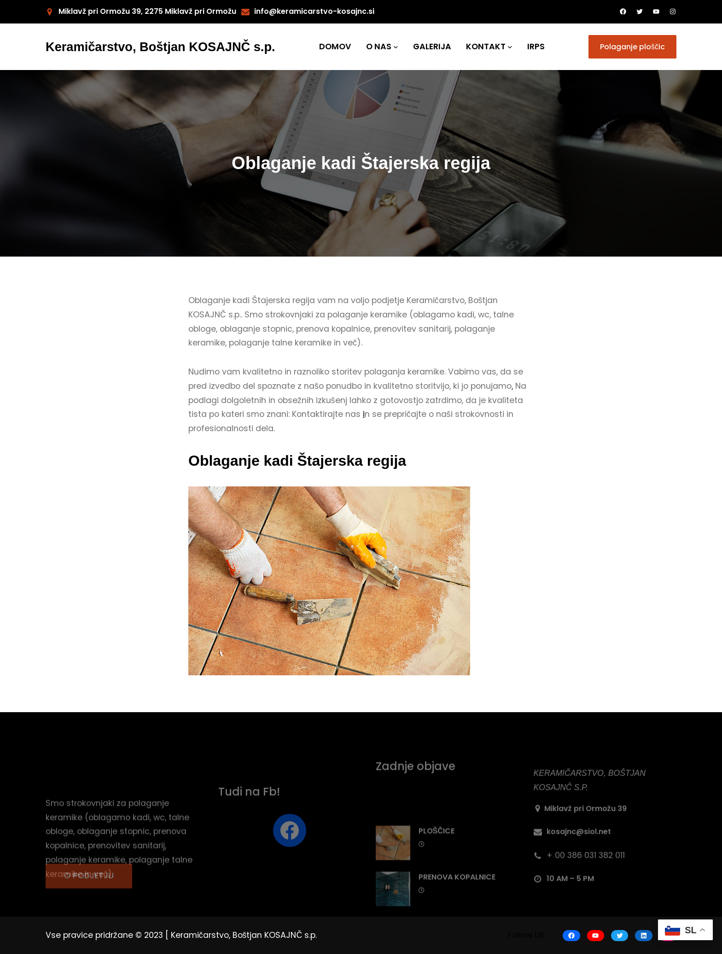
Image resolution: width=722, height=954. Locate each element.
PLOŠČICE (436, 867)
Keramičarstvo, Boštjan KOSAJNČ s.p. (160, 47)
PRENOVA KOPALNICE (457, 913)
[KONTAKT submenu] (509, 46)
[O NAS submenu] (395, 46)
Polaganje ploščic (632, 46)
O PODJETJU (89, 886)
